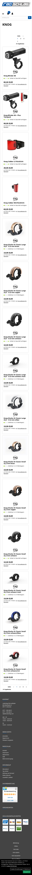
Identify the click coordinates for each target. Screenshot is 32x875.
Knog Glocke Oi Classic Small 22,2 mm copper (15, 509)
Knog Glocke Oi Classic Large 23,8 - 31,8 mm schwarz (15, 338)
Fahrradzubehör (16, 855)
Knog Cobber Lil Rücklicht (13, 161)
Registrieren (6, 738)
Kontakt (5, 750)
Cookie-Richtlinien (11, 866)
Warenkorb (6, 769)
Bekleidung (16, 843)
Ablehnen (27, 869)
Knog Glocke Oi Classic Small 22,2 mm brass (15, 462)
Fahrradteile (16, 852)
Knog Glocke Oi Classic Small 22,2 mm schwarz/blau (15, 632)
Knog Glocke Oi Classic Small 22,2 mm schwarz (15, 555)
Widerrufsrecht (6, 775)
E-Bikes (16, 846)
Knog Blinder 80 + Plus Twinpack (12, 116)
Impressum (6, 752)
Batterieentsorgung (8, 759)
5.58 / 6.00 (10, 800)
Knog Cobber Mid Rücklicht (14, 203)
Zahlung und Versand (8, 773)
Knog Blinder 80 (10, 76)
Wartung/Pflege (16, 859)
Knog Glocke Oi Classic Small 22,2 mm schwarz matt (15, 591)
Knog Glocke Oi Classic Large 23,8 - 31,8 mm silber (15, 419)
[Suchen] (29, 17)
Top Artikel (5, 771)
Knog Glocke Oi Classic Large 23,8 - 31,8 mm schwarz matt (15, 375)
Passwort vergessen (8, 740)
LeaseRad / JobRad (7, 777)
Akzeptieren (26, 872)
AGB (4, 756)
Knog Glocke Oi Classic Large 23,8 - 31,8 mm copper (15, 291)
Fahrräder (16, 849)
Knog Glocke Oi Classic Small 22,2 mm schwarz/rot (15, 670)
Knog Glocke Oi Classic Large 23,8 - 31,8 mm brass (15, 245)
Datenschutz (6, 754)
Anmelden (5, 736)
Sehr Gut (10, 797)
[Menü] (3, 13)
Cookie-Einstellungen (17, 869)
